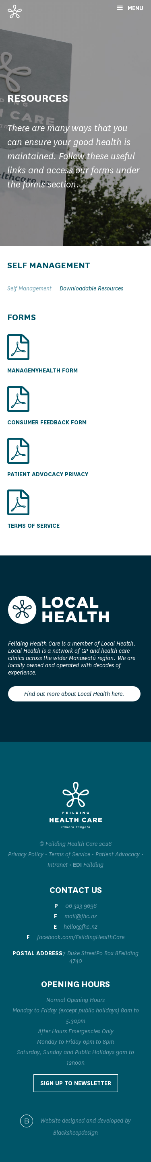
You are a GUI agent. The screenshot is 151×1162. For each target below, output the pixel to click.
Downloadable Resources (91, 288)
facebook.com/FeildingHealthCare (80, 937)
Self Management (29, 288)
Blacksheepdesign (75, 1132)
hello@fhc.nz (80, 926)
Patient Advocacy (117, 854)
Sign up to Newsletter (75, 1083)
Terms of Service (69, 854)
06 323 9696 (81, 905)
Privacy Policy (25, 854)
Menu (130, 8)
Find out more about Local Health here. (74, 693)
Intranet (58, 864)
